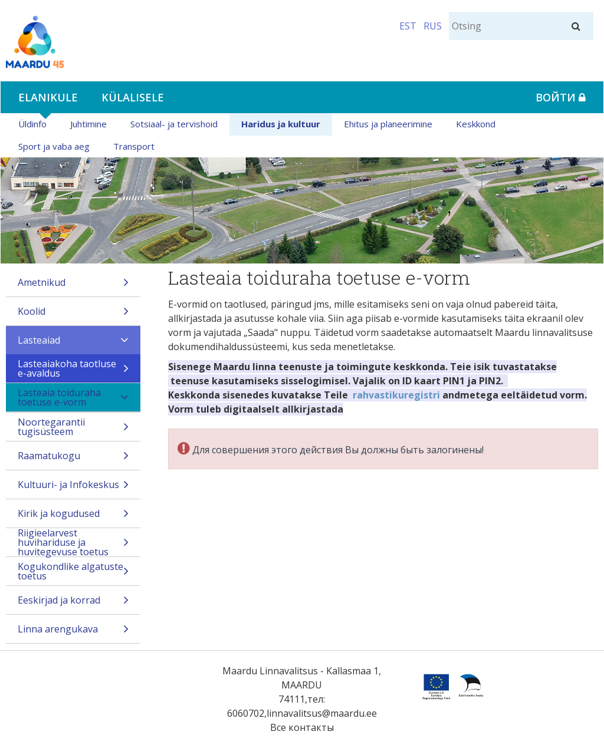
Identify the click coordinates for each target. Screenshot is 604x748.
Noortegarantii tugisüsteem (73, 428)
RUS (433, 25)
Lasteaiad (73, 344)
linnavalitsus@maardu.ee (322, 713)
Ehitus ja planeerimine (388, 124)
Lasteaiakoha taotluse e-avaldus (73, 370)
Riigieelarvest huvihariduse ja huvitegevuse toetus (73, 542)
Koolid (73, 315)
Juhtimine (88, 124)
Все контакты (302, 727)
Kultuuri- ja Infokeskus (73, 488)
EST (407, 25)
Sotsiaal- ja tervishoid (174, 124)
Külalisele (132, 97)
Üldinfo (32, 124)
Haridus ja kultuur (280, 124)
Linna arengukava (73, 632)
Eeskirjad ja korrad (73, 604)
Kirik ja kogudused (73, 517)
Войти (561, 97)
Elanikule (48, 97)
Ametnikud (73, 286)
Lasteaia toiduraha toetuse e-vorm (73, 398)
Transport (134, 146)
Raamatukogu (73, 459)
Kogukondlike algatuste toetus (73, 572)
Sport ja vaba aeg (54, 146)
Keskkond (475, 124)
